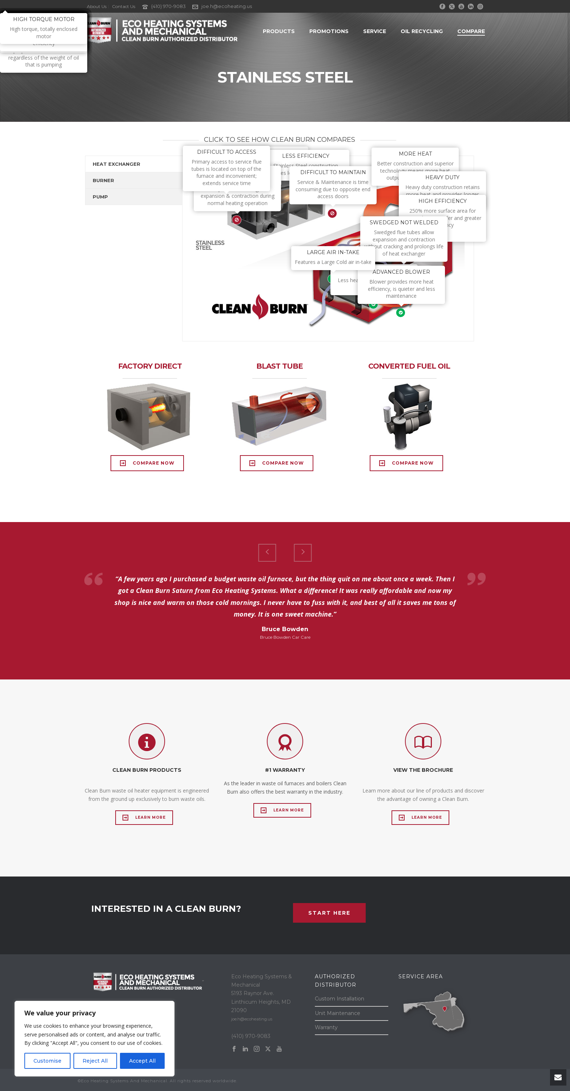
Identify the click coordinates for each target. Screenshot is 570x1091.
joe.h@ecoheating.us (226, 6)
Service (374, 31)
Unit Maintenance (337, 1013)
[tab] (133, 164)
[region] (94, 1038)
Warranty (326, 1027)
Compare (471, 31)
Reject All (95, 1061)
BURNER (103, 180)
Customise (47, 1061)
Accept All (142, 1061)
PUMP (100, 197)
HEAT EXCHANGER (116, 164)
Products (279, 31)
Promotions (329, 31)
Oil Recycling (422, 31)
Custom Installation (339, 998)
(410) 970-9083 (168, 6)
